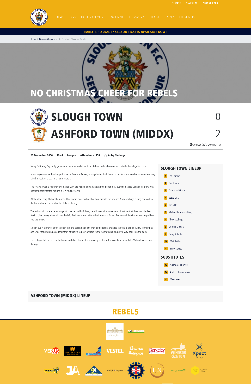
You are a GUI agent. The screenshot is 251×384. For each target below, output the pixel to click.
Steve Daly (174, 197)
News (60, 17)
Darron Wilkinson (177, 190)
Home (33, 39)
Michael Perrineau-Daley (181, 212)
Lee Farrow (174, 176)
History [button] (169, 17)
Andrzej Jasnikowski (180, 272)
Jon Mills (173, 205)
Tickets (176, 3)
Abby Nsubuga (176, 219)
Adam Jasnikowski (179, 264)
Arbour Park (210, 3)
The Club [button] (154, 17)
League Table (115, 17)
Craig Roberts (175, 234)
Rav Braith (174, 183)
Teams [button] (72, 17)
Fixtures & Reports (92, 17)
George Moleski (176, 226)
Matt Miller (175, 241)
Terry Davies (176, 248)
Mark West (175, 279)
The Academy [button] (136, 17)
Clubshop (191, 3)
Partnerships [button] (187, 17)
